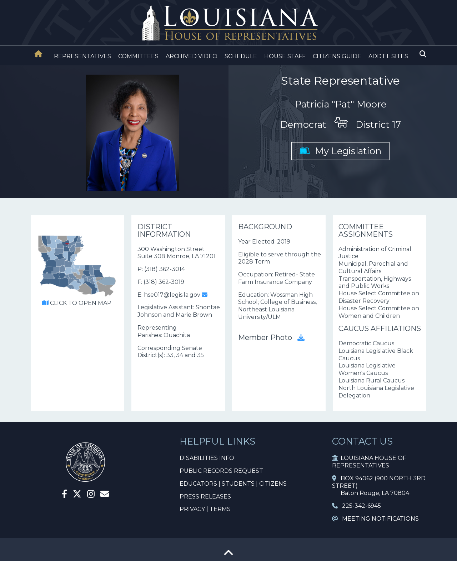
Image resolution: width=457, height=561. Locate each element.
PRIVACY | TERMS (205, 509)
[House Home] (38, 54)
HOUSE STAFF (285, 56)
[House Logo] (228, 23)
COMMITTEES (138, 56)
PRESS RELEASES (205, 496)
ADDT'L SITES (388, 56)
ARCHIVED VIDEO (191, 56)
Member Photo (271, 337)
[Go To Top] (228, 555)
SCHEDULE (241, 56)
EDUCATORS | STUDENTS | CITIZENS (233, 483)
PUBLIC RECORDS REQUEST (221, 470)
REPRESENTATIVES (82, 56)
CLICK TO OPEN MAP (76, 303)
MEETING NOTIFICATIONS (375, 518)
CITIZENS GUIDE (337, 56)
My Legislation (340, 150)
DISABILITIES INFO (207, 458)
